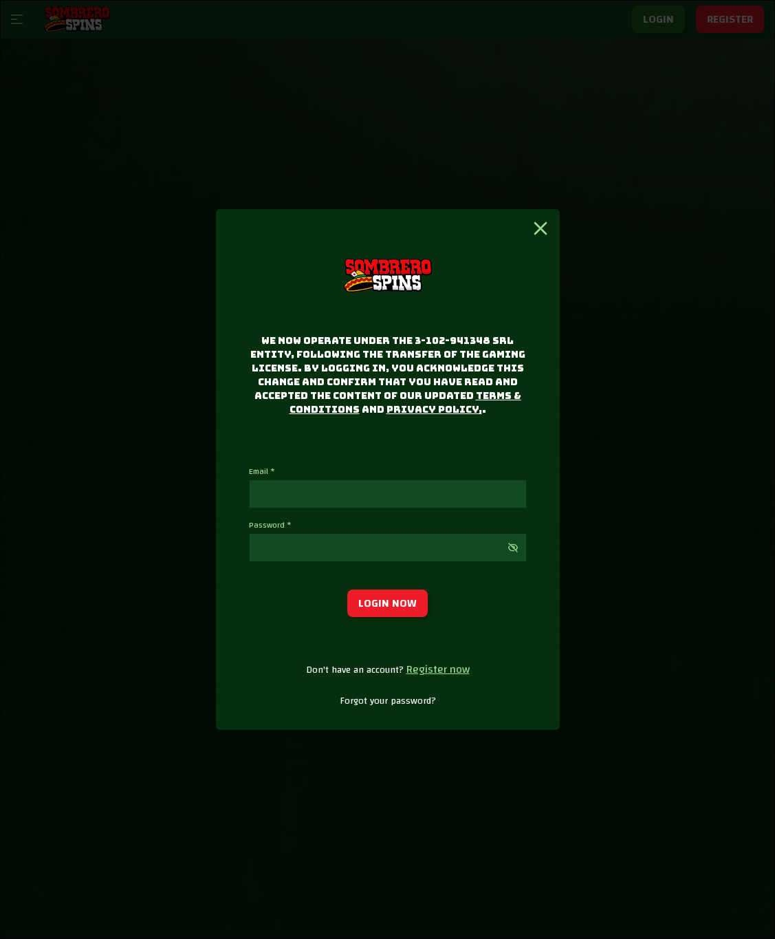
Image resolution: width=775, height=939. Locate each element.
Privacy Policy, (434, 409)
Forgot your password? (388, 701)
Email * (262, 471)
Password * (270, 524)
